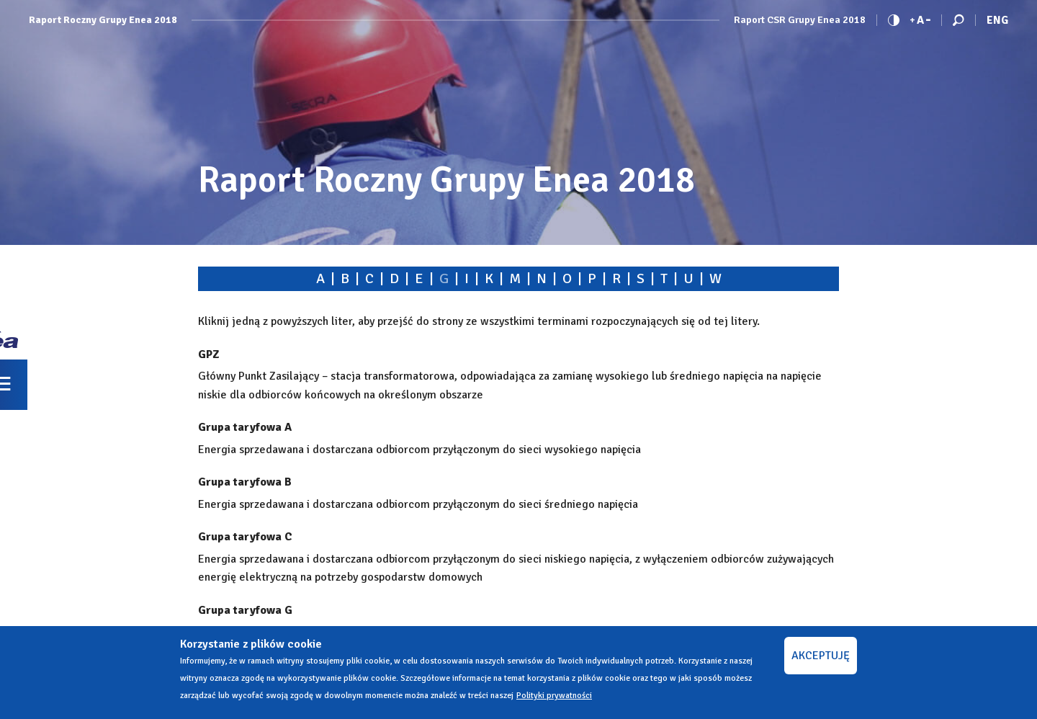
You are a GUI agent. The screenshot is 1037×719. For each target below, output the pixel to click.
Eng (997, 20)
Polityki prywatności (554, 695)
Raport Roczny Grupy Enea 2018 (103, 20)
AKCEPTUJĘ (820, 655)
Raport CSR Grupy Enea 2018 (800, 20)
